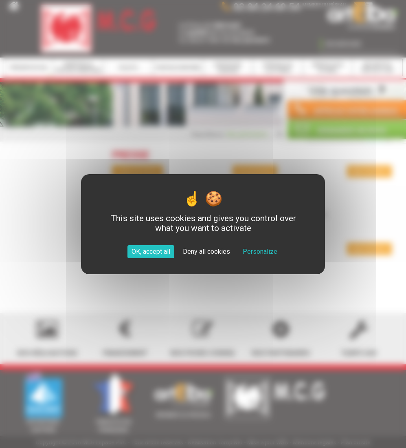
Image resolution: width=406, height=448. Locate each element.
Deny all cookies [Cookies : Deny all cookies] (206, 251)
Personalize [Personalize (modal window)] (260, 251)
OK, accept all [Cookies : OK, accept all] (151, 251)
